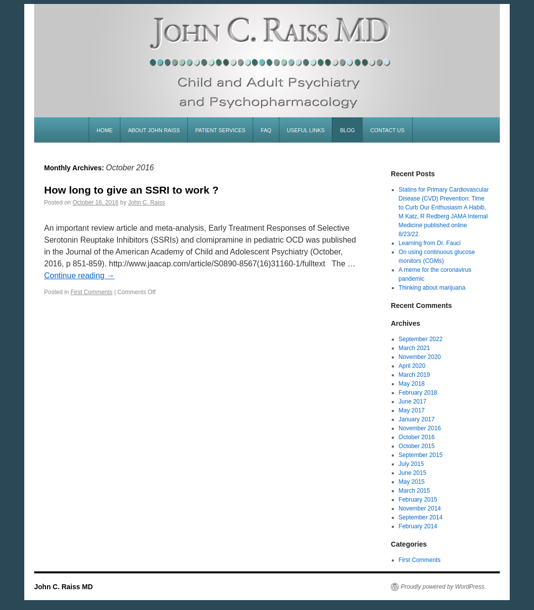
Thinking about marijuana (432, 287)
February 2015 (418, 499)
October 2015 (417, 446)
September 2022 (421, 339)
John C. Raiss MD (63, 587)
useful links (305, 130)
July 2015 (411, 463)
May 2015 (412, 481)
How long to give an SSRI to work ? (131, 190)
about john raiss (154, 130)
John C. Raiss (146, 202)
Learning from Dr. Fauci (430, 243)
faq (266, 130)
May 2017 (412, 410)
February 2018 (418, 392)
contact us (387, 130)
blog (347, 130)
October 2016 (417, 437)
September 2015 (421, 455)
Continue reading (79, 275)
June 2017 (413, 401)
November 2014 (420, 508)
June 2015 (413, 472)
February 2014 (418, 526)
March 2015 (414, 490)
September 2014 (421, 517)
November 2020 (420, 357)
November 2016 (420, 428)
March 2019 (414, 374)
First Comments (91, 292)
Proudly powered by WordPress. (443, 586)
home (104, 130)
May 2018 (412, 383)
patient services (220, 130)
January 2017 (417, 419)
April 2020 (412, 365)
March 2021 (414, 348)
